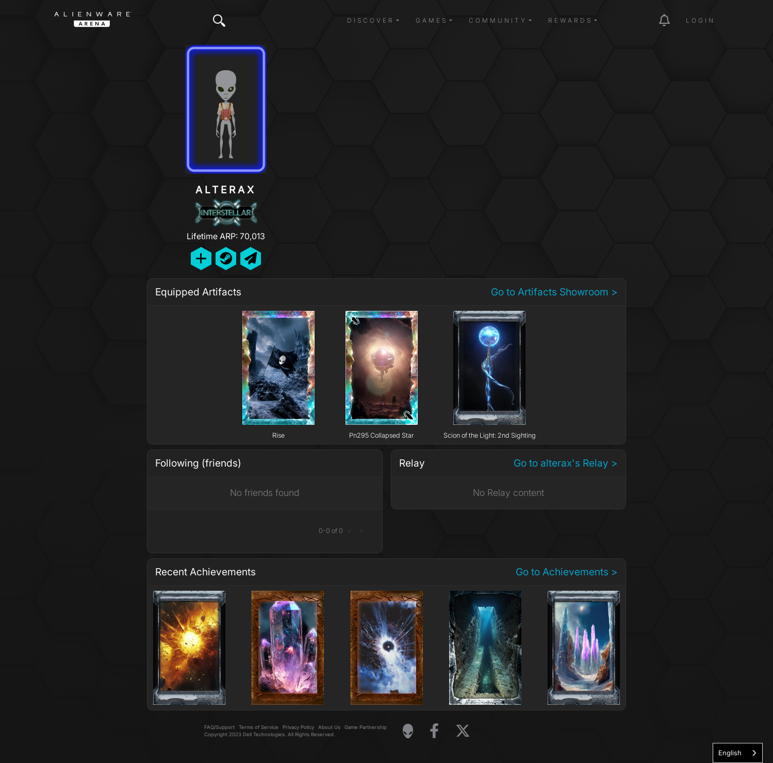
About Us (329, 727)
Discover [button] (370, 20)
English (730, 753)
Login (700, 20)
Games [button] (432, 20)
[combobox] (738, 753)
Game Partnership (365, 727)
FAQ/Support (219, 727)
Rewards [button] (570, 20)
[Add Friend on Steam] (226, 258)
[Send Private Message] (250, 258)
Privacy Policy (298, 727)
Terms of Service (258, 727)
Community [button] (498, 20)
